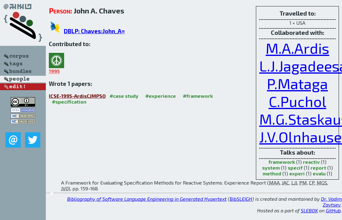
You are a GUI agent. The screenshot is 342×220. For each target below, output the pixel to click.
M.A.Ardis (297, 48)
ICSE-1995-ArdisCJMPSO (77, 96)
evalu (319, 173)
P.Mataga (297, 83)
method (272, 173)
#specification (69, 102)
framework (281, 162)
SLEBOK (309, 210)
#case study (124, 96)
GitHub (333, 210)
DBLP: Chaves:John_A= (94, 31)
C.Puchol (297, 101)
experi (297, 173)
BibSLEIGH (241, 199)
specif (295, 167)
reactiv (311, 162)
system (271, 167)
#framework (198, 96)
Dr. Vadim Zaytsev (331, 201)
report (318, 167)
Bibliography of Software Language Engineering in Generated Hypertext (147, 199)
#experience (160, 96)
